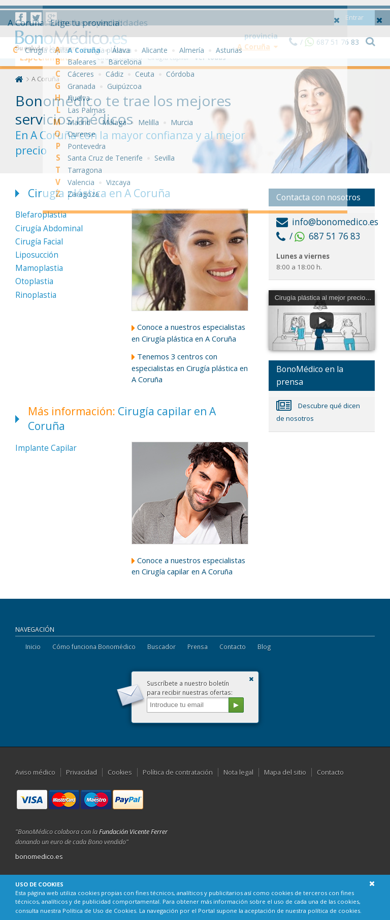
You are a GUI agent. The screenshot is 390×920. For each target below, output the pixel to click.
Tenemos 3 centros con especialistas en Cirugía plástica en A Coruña (190, 368)
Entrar (354, 7)
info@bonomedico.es (327, 222)
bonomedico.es (39, 856)
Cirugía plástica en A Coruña (99, 193)
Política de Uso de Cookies (99, 910)
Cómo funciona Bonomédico (94, 646)
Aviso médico (35, 772)
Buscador (161, 646)
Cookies (120, 772)
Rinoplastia (35, 295)
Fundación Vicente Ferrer (133, 831)
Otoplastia (34, 281)
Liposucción (36, 255)
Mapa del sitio (285, 772)
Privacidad (81, 772)
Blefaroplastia (41, 214)
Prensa (197, 646)
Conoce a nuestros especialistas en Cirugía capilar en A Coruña (188, 566)
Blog (264, 646)
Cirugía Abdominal (49, 228)
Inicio (33, 646)
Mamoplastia (39, 268)
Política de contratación (178, 772)
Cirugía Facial (39, 241)
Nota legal (238, 772)
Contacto (232, 646)
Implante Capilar (46, 448)
